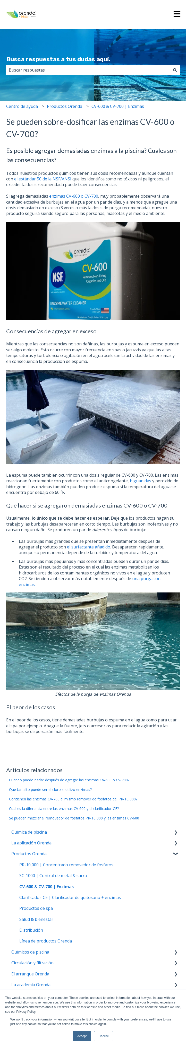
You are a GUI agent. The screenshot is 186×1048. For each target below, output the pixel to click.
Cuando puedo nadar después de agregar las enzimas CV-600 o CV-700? (69, 780)
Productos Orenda (64, 106)
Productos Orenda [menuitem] (29, 854)
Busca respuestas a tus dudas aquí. (58, 59)
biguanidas (141, 481)
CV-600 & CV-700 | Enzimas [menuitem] (46, 886)
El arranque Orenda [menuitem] (30, 974)
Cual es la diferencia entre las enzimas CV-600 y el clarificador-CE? (64, 808)
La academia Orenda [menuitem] (30, 985)
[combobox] (88, 70)
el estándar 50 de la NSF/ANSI (42, 179)
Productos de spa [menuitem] (36, 908)
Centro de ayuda (22, 106)
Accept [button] (82, 1036)
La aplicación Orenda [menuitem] (31, 843)
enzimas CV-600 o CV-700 (73, 196)
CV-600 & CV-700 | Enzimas (117, 106)
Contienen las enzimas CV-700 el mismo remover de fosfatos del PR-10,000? (73, 799)
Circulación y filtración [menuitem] (32, 963)
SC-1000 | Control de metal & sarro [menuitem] (53, 875)
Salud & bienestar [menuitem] (36, 919)
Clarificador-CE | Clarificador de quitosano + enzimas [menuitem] (70, 897)
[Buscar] (175, 70)
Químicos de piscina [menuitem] (30, 952)
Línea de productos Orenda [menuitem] (45, 941)
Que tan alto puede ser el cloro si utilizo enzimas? (50, 789)
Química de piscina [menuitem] (29, 832)
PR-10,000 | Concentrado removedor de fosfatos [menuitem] (66, 865)
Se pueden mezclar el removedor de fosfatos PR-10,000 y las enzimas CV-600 (74, 818)
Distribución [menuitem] (31, 930)
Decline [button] (103, 1036)
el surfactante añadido (88, 547)
